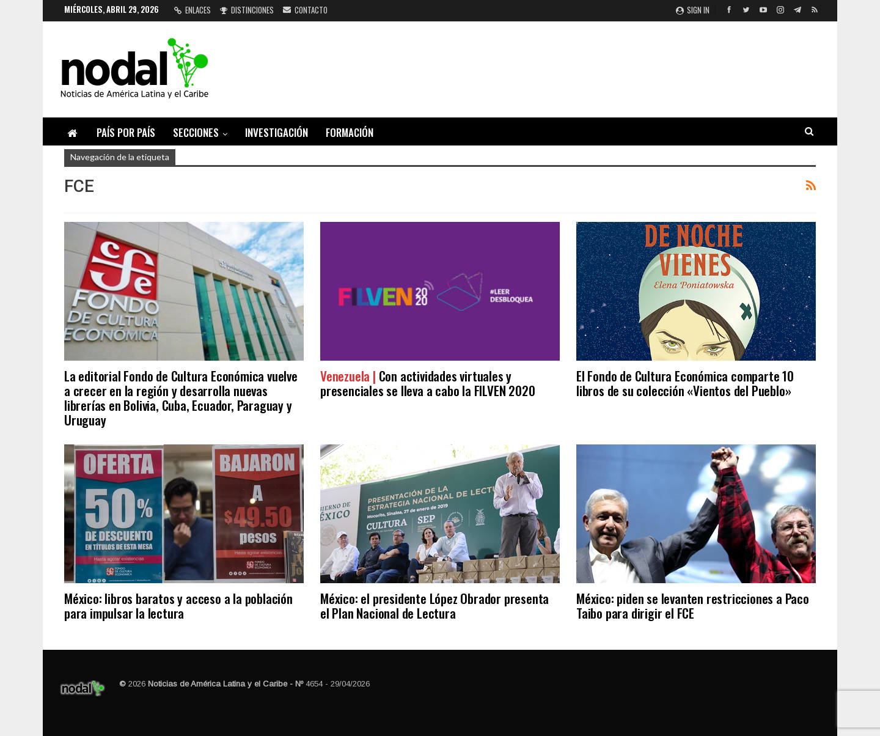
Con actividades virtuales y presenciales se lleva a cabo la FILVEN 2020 (427, 383)
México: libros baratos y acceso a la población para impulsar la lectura (178, 605)
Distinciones (247, 10)
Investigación (276, 132)
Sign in (693, 10)
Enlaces (192, 10)
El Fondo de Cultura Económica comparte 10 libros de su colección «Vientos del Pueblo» (685, 383)
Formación (349, 132)
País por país (126, 132)
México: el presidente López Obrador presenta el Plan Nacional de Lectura (434, 605)
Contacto (305, 10)
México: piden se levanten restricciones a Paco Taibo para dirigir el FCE (692, 605)
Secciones (196, 132)
